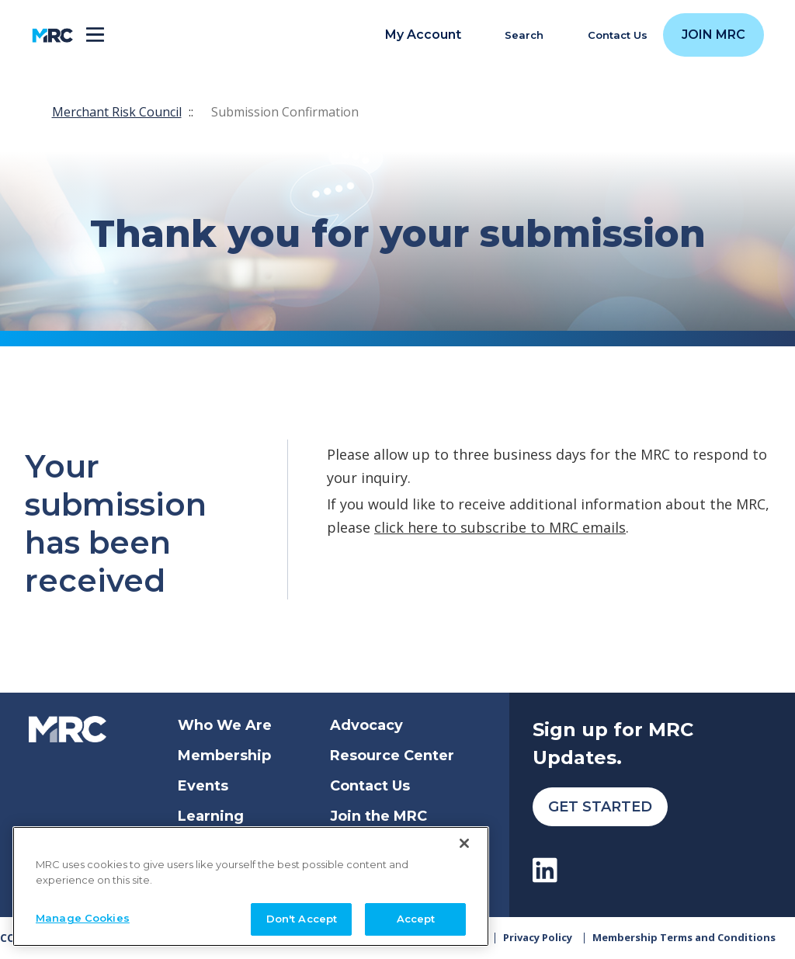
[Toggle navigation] (95, 35)
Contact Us (370, 785)
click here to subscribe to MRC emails (500, 527)
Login (351, 846)
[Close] (464, 908)
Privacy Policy (537, 937)
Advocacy (366, 725)
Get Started (600, 806)
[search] (515, 35)
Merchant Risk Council (117, 111)
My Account (423, 35)
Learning (211, 816)
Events (203, 785)
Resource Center (392, 755)
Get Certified (225, 846)
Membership (224, 755)
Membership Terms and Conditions (684, 937)
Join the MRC (378, 816)
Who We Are (225, 725)
